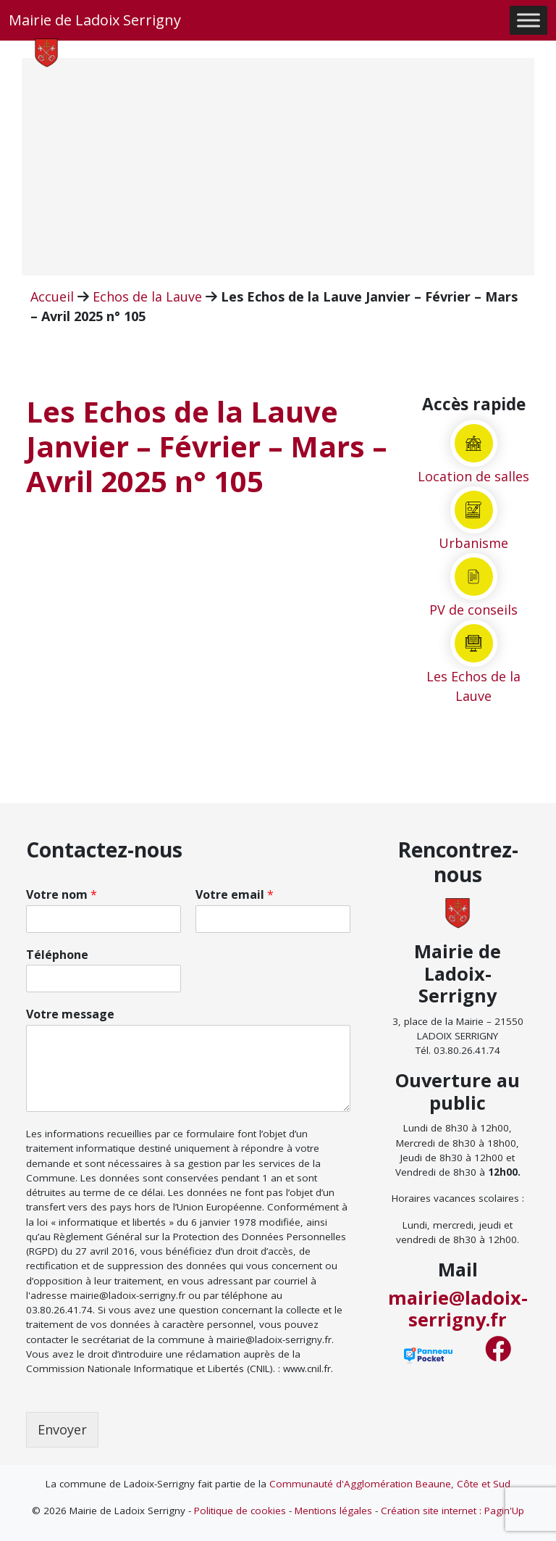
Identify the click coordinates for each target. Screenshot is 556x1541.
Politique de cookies (240, 1510)
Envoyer (62, 1429)
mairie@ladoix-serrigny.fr (458, 1308)
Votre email (234, 894)
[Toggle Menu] (528, 20)
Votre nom (61, 894)
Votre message (70, 1014)
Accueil (52, 296)
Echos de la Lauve (147, 296)
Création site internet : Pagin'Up (452, 1510)
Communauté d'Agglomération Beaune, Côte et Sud (389, 1483)
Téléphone (57, 955)
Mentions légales (333, 1510)
